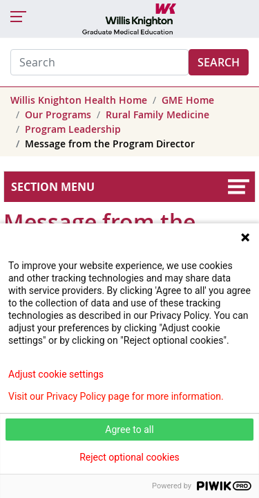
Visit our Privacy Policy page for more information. (116, 396)
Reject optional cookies (129, 457)
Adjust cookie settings (56, 374)
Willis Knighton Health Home (78, 100)
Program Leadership (73, 129)
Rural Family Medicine (157, 114)
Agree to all (129, 429)
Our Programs (58, 114)
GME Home (188, 100)
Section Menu (53, 186)
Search (219, 62)
